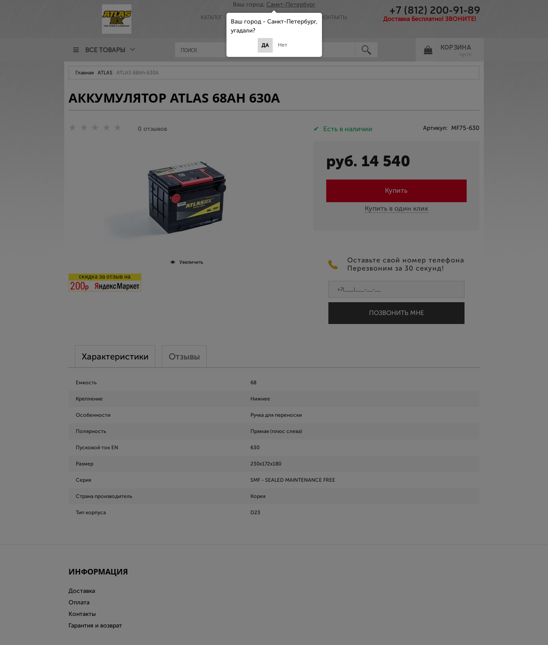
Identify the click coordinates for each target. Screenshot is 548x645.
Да (265, 45)
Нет (282, 45)
